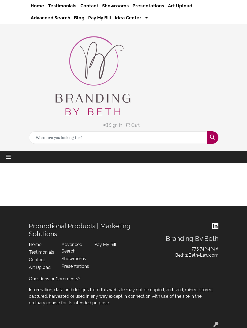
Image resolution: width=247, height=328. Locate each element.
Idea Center (128, 17)
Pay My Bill (99, 17)
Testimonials (62, 5)
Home (37, 5)
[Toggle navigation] (8, 157)
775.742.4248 (204, 248)
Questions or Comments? (55, 278)
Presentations (148, 5)
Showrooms (115, 5)
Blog (79, 17)
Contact (89, 5)
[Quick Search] (118, 137)
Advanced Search (50, 17)
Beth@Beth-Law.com (196, 255)
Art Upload (180, 5)
